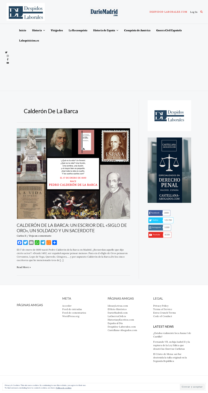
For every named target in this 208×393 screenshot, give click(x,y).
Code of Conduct (162, 316)
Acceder (67, 305)
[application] (43, 30)
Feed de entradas (72, 309)
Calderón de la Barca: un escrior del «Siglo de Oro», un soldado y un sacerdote (72, 227)
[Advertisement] (108, 67)
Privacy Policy (160, 305)
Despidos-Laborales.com (31, 333)
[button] (168, 12)
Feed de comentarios (74, 312)
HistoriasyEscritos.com (30, 326)
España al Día (24, 329)
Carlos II (21, 235)
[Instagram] (8, 56)
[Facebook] (8, 59)
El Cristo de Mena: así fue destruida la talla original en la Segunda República (170, 357)
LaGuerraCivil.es (26, 322)
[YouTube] (8, 63)
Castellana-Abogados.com (31, 336)
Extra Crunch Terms (164, 312)
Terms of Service (162, 309)
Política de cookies (63, 388)
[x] (6, 52)
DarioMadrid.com (27, 319)
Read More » (24, 267)
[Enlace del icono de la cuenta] (193, 12)
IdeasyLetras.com (27, 312)
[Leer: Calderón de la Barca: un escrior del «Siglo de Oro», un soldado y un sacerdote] (73, 173)
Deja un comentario (40, 235)
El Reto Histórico (26, 315)
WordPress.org (70, 316)
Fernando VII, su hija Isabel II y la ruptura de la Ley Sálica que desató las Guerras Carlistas (171, 345)
